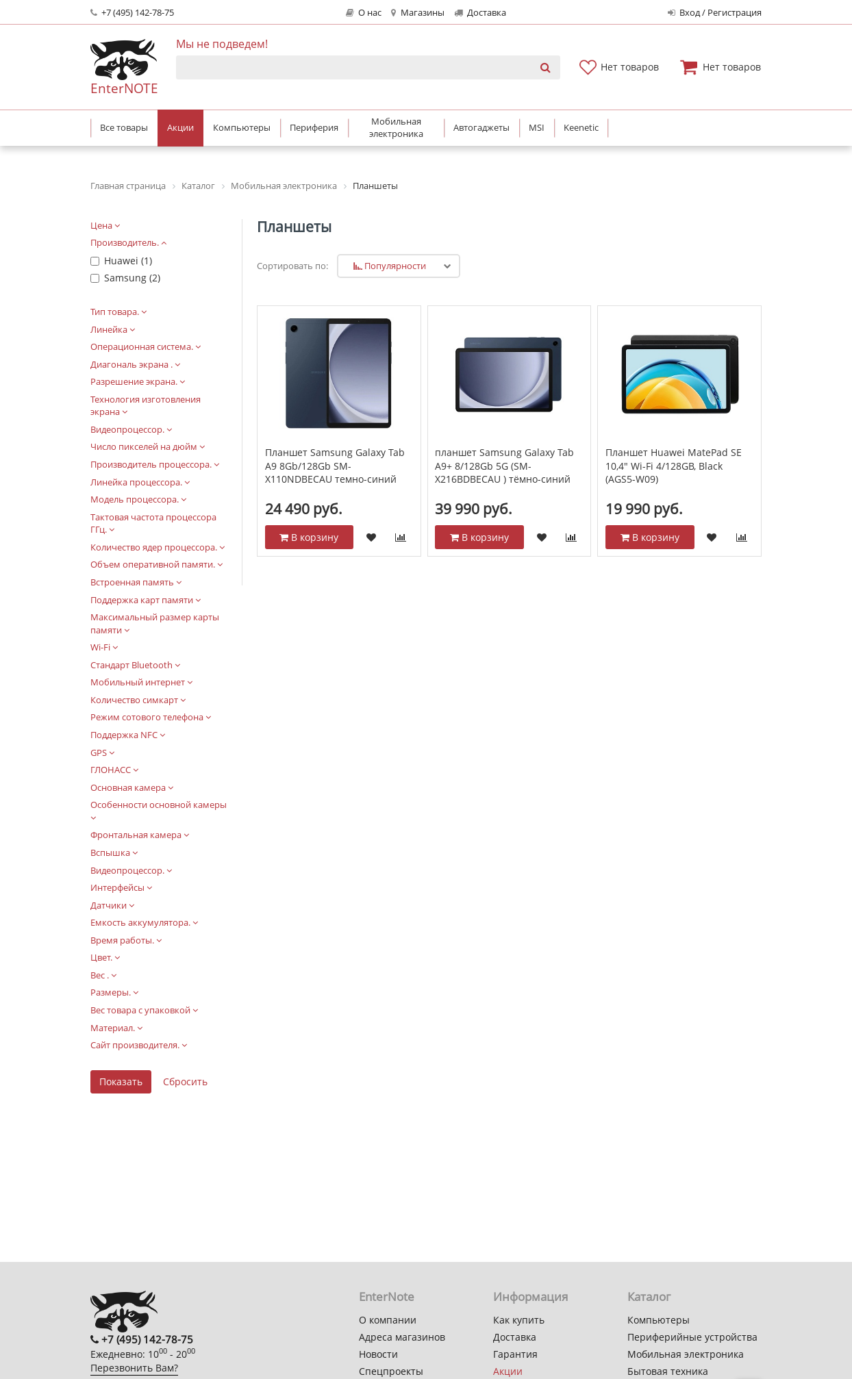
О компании (387, 1319)
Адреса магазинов (402, 1336)
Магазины (417, 12)
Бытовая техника (667, 1371)
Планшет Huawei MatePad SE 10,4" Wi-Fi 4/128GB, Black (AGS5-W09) (673, 465)
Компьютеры (658, 1319)
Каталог (649, 1296)
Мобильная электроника (685, 1354)
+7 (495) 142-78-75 (132, 12)
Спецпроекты (391, 1371)
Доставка (480, 12)
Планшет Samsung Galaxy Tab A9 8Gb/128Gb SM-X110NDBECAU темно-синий (335, 465)
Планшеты (294, 226)
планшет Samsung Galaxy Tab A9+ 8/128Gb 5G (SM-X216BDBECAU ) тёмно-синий (504, 465)
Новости (378, 1354)
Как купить (518, 1319)
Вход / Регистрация (715, 12)
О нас (363, 12)
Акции (508, 1371)
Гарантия (515, 1354)
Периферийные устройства (692, 1336)
